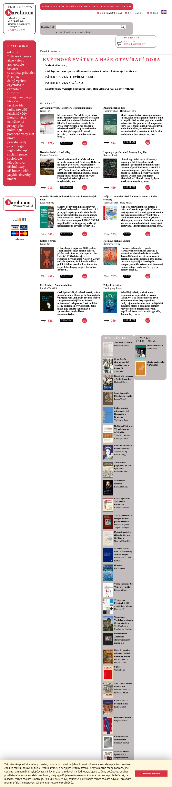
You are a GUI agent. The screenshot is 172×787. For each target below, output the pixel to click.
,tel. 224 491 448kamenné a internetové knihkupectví (19, 22)
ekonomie (14, 89)
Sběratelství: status (123, 342)
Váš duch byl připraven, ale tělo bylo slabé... (122, 465)
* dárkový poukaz (20, 56)
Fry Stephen (119, 568)
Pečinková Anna (121, 472)
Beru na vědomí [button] (151, 773)
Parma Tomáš (120, 399)
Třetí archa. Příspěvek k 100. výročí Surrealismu (123, 603)
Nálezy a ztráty (48, 240)
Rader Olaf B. (120, 707)
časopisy (13, 77)
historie (12, 101)
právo (11, 138)
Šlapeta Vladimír (121, 743)
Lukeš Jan (45, 244)
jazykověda (15, 105)
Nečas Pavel (46, 111)
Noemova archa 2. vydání (116, 240)
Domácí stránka (48, 51)
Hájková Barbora (121, 345)
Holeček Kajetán (121, 524)
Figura (117, 667)
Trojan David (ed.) (122, 528)
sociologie (14, 158)
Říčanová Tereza (111, 244)
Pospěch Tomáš (121, 720)
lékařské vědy (17, 113)
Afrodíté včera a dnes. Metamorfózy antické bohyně (123, 551)
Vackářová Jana (121, 420)
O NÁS (154, 13)
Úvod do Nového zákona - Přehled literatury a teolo (122, 653)
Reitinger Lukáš (121, 438)
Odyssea (118, 565)
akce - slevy (15, 60)
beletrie (12, 68)
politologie (15, 130)
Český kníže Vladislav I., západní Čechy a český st (123, 620)
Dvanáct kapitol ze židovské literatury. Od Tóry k (123, 535)
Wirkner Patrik (120, 690)
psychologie (15, 146)
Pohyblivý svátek (112, 285)
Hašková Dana (120, 382)
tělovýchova (16, 162)
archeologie (15, 64)
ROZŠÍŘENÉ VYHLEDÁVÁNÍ (73, 32)
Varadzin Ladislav (122, 435)
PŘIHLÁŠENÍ (136, 13)
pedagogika (15, 126)
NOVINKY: (48, 103)
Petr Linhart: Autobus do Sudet (56, 285)
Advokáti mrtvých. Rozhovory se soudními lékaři (66, 107)
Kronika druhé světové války (55, 152)
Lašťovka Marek (121, 507)
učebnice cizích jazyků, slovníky (19, 173)
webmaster (19, 239)
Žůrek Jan (118, 371)
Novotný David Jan (122, 541)
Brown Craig (119, 455)
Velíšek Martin (110, 202)
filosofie (13, 93)
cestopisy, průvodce (21, 73)
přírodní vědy (17, 142)
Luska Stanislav (121, 487)
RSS (17, 220)
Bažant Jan (119, 558)
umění (11, 179)
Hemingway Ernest (112, 288)
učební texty (16, 167)
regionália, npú (18, 150)
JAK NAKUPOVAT (111, 13)
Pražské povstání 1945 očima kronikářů (122, 501)
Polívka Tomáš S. (48, 288)
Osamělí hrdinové (122, 717)
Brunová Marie (121, 590)
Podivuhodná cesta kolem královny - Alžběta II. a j (123, 448)
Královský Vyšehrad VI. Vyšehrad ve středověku (123, 429)
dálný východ (17, 81)
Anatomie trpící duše (114, 107)
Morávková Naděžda (123, 629)
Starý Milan (126, 202)
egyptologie (15, 85)
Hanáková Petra (128, 111)
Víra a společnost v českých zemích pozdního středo (123, 518)
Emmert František (49, 155)
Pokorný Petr (120, 659)
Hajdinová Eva (110, 111)
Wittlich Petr (119, 670)
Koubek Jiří (119, 609)
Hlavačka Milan (121, 693)
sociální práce (17, 154)
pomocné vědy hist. (21, 134)
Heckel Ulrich (120, 662)
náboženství (15, 122)
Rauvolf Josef (110, 155)
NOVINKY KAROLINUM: (145, 339)
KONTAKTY (16, 30)
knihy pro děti (17, 109)
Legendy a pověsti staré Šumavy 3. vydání (125, 152)
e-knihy (12, 52)
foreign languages (20, 97)
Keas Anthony (47, 202)
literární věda (16, 118)
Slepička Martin (121, 626)
